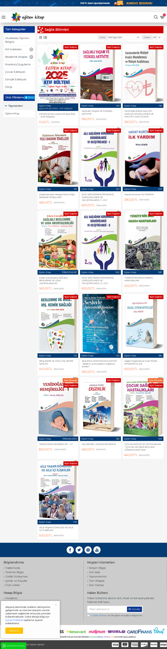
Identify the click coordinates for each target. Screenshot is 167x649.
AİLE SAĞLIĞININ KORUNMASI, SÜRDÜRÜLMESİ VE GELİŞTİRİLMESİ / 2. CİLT (98, 280)
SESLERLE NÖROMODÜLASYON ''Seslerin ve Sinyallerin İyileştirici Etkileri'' (99, 364)
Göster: (147, 37)
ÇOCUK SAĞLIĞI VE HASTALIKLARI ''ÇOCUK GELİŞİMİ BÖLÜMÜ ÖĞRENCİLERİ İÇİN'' (142, 447)
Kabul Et (14, 630)
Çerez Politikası (14, 620)
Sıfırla (31, 97)
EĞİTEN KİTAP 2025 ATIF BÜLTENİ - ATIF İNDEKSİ (57, 115)
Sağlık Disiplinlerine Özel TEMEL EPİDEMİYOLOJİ (141, 362)
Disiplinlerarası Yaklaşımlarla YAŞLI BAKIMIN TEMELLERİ (57, 196)
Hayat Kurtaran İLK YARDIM (139, 194)
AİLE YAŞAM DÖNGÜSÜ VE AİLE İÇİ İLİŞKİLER (56, 529)
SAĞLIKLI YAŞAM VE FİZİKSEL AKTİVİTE (97, 112)
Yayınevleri (15, 106)
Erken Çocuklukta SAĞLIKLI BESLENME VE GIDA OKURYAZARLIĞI (53, 280)
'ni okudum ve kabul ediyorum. (115, 615)
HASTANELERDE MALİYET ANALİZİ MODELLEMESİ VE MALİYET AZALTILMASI (139, 114)
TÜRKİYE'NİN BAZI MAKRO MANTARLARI (138, 279)
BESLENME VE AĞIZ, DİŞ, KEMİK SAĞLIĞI (56, 362)
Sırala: (102, 37)
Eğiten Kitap (45, 105)
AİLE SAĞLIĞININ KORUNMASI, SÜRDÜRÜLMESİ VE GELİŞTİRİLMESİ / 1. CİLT (98, 197)
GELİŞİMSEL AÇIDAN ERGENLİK (99, 444)
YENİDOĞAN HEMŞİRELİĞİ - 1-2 (56, 444)
